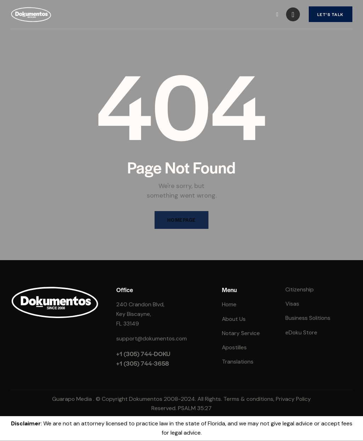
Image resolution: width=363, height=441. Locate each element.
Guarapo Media (71, 399)
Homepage (181, 220)
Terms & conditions (248, 399)
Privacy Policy (294, 399)
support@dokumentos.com (152, 339)
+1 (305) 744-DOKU (143, 354)
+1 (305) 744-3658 (142, 363)
